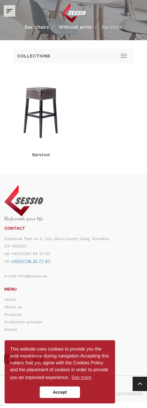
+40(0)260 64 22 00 (30, 253)
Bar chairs (36, 27)
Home (10, 299)
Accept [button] (60, 392)
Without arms (75, 27)
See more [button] (81, 377)
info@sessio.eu (32, 276)
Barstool (41, 154)
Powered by (117, 394)
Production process (23, 322)
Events (10, 329)
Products (13, 314)
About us (13, 307)
